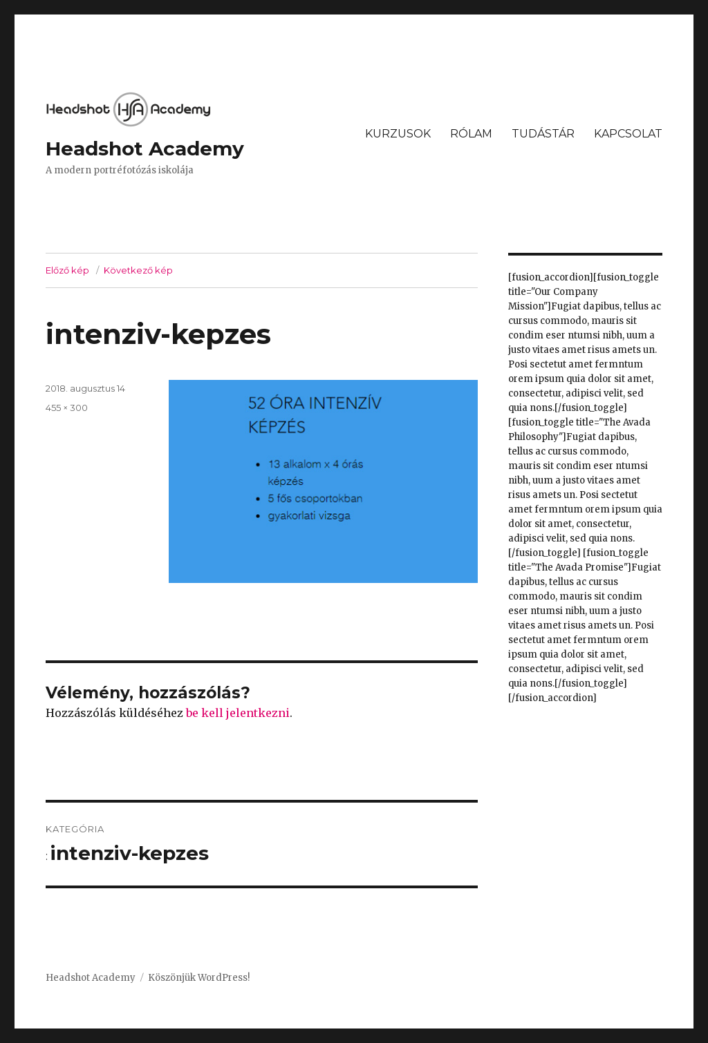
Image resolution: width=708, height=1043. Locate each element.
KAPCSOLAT (628, 133)
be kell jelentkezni (238, 713)
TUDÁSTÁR (543, 133)
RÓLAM (471, 133)
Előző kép (67, 270)
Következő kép (138, 270)
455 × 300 (67, 407)
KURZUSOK (398, 133)
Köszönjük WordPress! (199, 978)
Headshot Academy (145, 148)
